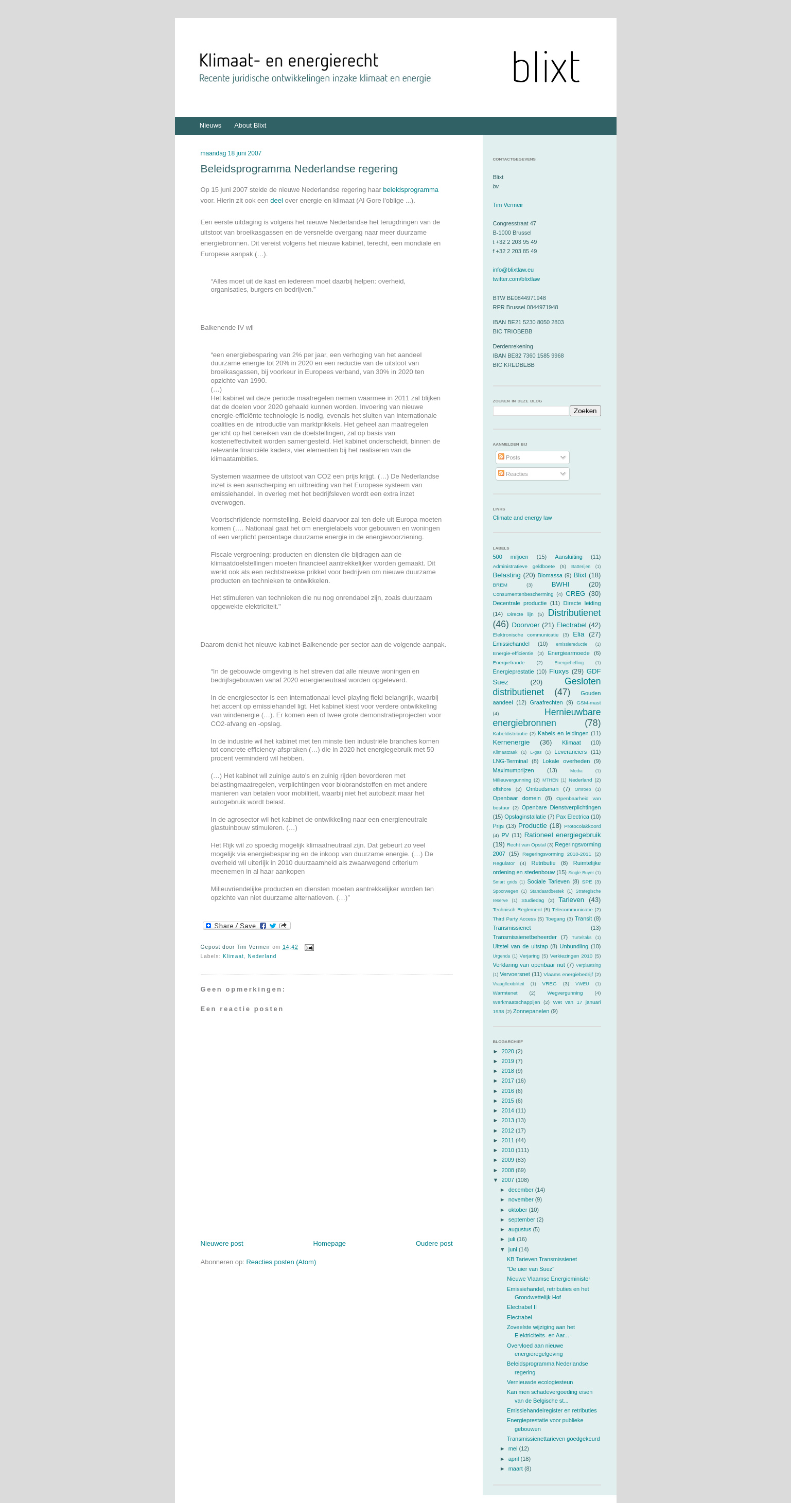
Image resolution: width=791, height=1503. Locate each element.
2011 (509, 1140)
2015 (509, 1101)
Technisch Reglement (517, 909)
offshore (502, 789)
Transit (583, 918)
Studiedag (532, 900)
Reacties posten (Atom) (281, 1262)
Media (576, 770)
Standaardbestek (547, 891)
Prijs (498, 826)
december (521, 1190)
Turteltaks (581, 937)
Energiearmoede (568, 653)
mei (513, 1448)
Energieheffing (569, 662)
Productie (532, 825)
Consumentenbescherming (523, 594)
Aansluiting (569, 557)
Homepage (329, 1243)
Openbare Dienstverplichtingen (561, 807)
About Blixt (250, 125)
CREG (575, 593)
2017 (509, 1080)
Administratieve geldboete (524, 566)
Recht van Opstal (526, 844)
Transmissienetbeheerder (525, 937)
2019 (509, 1061)
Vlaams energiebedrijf (568, 974)
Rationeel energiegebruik (562, 835)
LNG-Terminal (510, 761)
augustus (520, 1229)
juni (513, 1249)
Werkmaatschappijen (516, 1002)
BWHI (560, 584)
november (521, 1199)
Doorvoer (525, 625)
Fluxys (559, 671)
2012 (509, 1130)
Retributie (543, 863)
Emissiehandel (511, 644)
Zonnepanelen (531, 1011)
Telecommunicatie (572, 909)
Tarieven (571, 900)
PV (505, 835)
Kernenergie (511, 742)
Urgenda (502, 956)
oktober (518, 1210)
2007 (509, 1180)
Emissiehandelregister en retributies (552, 1410)
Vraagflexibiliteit (508, 983)
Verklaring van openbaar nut (529, 965)
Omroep (583, 789)
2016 (509, 1091)
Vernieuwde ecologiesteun (540, 1382)
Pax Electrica (572, 817)
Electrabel (571, 625)
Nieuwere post (222, 1243)
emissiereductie (571, 644)
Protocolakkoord (582, 826)
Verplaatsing (588, 965)
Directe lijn (520, 614)
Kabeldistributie (510, 733)
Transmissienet (512, 928)
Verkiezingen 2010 (571, 956)
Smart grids (505, 882)
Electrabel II (522, 1307)
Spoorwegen (505, 891)
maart (516, 1468)
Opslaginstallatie (525, 817)
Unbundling (574, 946)
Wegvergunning (565, 993)
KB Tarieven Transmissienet (542, 1259)
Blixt (579, 575)
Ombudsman (542, 789)
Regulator (504, 863)
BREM (500, 585)
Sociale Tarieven (548, 881)
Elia (578, 634)
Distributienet (574, 613)
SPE (587, 882)
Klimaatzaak (505, 752)
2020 (509, 1051)
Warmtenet (505, 993)
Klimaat (233, 956)
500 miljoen (511, 557)
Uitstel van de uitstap (520, 946)
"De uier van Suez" (530, 1269)
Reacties (513, 474)
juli (512, 1239)
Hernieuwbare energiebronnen (547, 717)
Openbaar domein (517, 798)
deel (276, 200)
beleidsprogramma (410, 189)
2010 (509, 1150)
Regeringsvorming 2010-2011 (556, 854)
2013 (509, 1120)
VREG (549, 983)
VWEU (582, 983)
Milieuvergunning (512, 780)
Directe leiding (582, 603)
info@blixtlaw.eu (513, 270)
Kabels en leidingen (563, 733)
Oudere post (434, 1243)
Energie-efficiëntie (513, 653)
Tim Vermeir (508, 205)
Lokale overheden (566, 761)
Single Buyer (581, 872)
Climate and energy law (522, 518)
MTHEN (550, 780)
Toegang (555, 919)
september (522, 1219)
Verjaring (530, 956)
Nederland (262, 956)
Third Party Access (514, 919)
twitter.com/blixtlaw (516, 279)
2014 (509, 1110)
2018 (509, 1071)
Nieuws (211, 125)
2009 (509, 1160)
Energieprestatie (513, 671)
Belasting (507, 575)
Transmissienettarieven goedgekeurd (553, 1439)
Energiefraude (509, 662)
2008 (509, 1170)
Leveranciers (570, 752)
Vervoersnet (515, 974)
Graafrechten (546, 702)
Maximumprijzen (513, 770)
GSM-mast (588, 702)
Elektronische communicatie (526, 635)
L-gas (535, 752)
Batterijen (580, 566)
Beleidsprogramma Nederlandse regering (299, 168)
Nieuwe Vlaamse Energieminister (548, 1279)
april (514, 1459)
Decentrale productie (520, 603)
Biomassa (550, 575)
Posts (509, 457)
